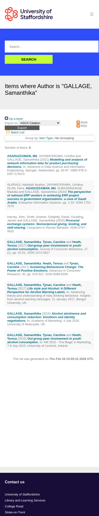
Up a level (13, 119)
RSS (81, 126)
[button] (22, 128)
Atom (81, 122)
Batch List (14, 132)
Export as (11, 123)
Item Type (46, 138)
